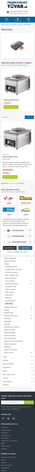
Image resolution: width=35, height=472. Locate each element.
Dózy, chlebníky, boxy (11, 275)
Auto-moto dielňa (8, 304)
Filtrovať (29, 117)
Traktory (5, 318)
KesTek (26, 214)
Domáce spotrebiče (10, 258)
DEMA (9, 203)
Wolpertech (4, 445)
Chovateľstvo (7, 307)
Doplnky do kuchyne (11, 272)
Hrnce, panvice (9, 281)
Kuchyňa (20, 24)
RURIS (3, 440)
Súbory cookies (5, 386)
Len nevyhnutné (10, 248)
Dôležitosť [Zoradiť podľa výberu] (7, 117)
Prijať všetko (25, 248)
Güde (9, 214)
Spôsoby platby (6, 370)
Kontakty (4, 389)
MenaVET (4, 437)
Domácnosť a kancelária (10, 24)
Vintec (3, 443)
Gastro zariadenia (10, 278)
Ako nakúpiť (4, 378)
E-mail (26, 13)
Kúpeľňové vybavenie (10, 292)
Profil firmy (4, 367)
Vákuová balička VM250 (11, 100)
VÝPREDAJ (6, 325)
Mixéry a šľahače (10, 289)
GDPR (3, 383)
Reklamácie (4, 373)
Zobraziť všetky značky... (8, 448)
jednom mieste (27, 460)
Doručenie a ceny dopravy (9, 381)
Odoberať (29, 342)
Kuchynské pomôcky (11, 284)
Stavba (5, 311)
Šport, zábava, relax (9, 314)
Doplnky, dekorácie (10, 261)
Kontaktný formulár (16, 13)
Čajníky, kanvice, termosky (13, 269)
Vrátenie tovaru (6, 375)
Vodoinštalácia (7, 321)
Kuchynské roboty (10, 286)
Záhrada (5, 300)
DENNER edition (26, 203)
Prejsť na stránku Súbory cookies (17, 252)
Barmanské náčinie (11, 267)
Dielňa (5, 297)
